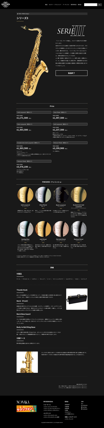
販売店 (79, 4)
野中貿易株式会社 (48, 401)
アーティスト (66, 4)
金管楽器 (67, 408)
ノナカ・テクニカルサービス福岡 (51, 417)
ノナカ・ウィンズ (69, 419)
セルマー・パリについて (55, 4)
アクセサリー (68, 412)
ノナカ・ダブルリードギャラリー (51, 410)
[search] (90, 4)
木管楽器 (67, 406)
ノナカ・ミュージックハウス (50, 406)
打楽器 (66, 410)
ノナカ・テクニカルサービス (50, 415)
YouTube (84, 407)
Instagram (84, 405)
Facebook (84, 409)
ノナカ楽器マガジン (69, 414)
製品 (46, 4)
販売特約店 (73, 4)
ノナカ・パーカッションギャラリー (52, 408)
